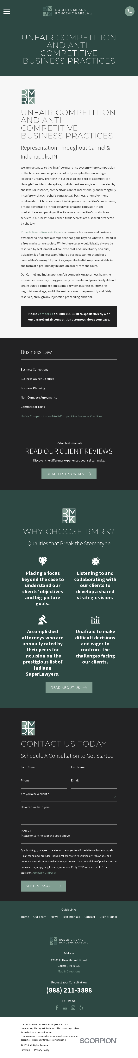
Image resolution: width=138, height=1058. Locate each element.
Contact (90, 917)
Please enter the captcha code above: (45, 835)
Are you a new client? (35, 793)
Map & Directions (69, 971)
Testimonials (71, 917)
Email (75, 780)
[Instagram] (73, 1007)
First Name (28, 767)
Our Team (39, 917)
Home (25, 917)
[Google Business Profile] (65, 1007)
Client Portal (108, 917)
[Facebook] (56, 1007)
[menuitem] (69, 369)
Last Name (78, 767)
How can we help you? (35, 807)
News (54, 917)
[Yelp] (81, 1007)
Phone (25, 780)
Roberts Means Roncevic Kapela (42, 232)
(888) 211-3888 (69, 990)
